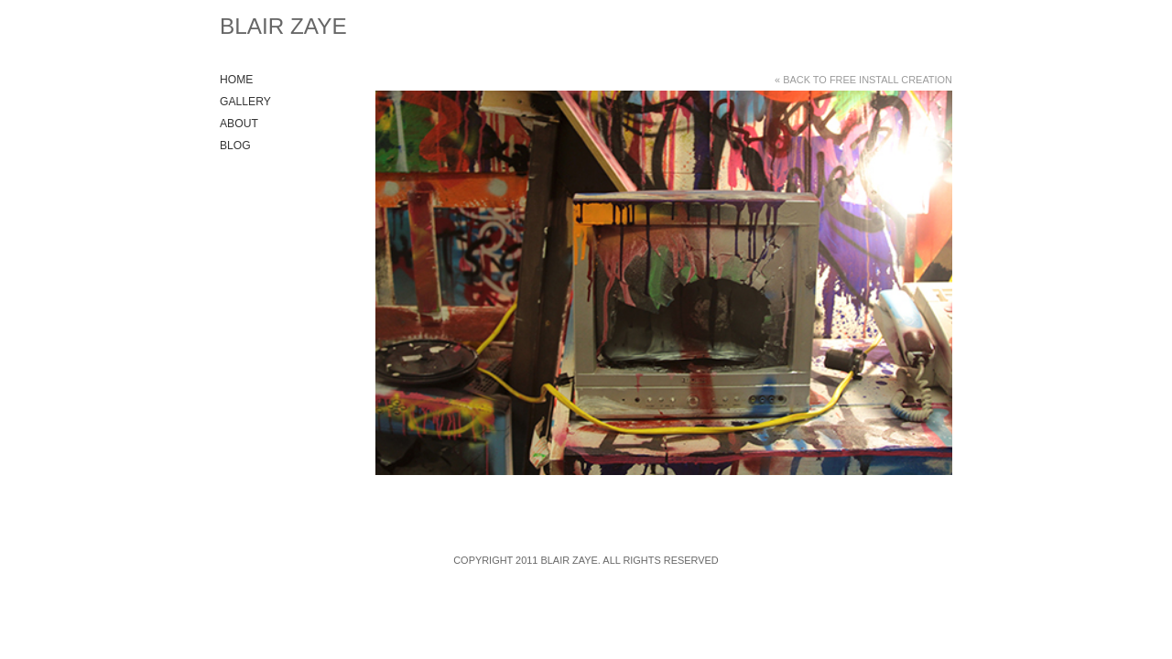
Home (236, 79)
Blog (235, 145)
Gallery (245, 101)
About (239, 123)
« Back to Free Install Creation (863, 79)
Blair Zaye (283, 26)
